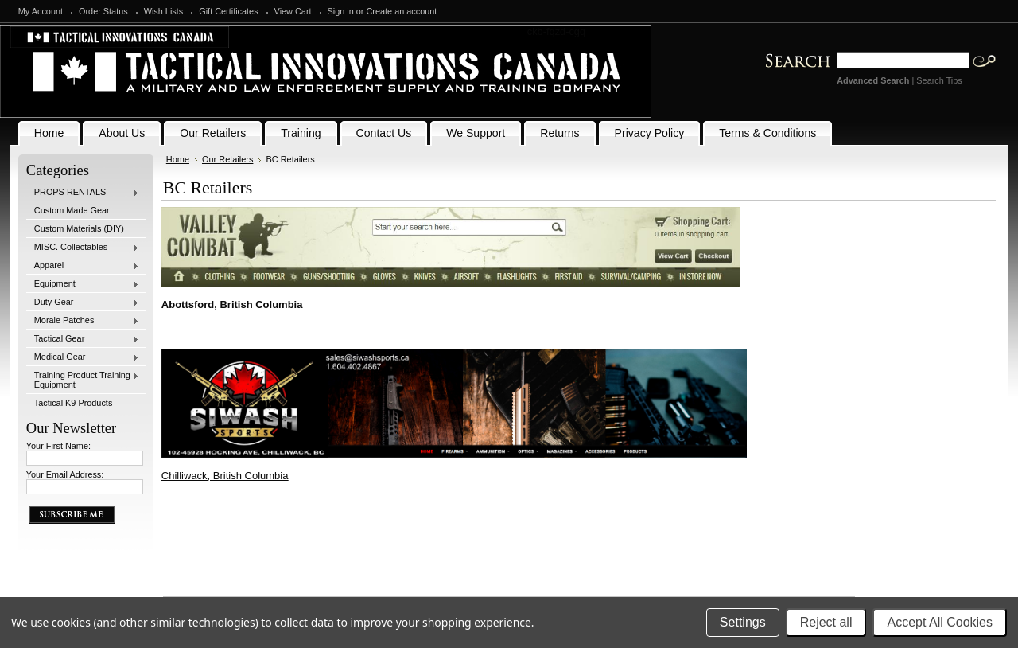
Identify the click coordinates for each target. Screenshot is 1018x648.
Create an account (402, 11)
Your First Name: (58, 446)
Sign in (341, 11)
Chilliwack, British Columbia (225, 476)
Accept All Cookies (940, 622)
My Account (40, 11)
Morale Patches (82, 320)
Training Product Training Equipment (82, 379)
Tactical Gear (82, 339)
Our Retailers (227, 159)
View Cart (293, 11)
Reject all (826, 622)
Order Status (103, 11)
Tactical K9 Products (73, 403)
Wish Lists (164, 11)
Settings (743, 622)
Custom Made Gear (72, 210)
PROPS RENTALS (82, 192)
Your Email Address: (65, 474)
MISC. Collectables (82, 247)
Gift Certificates (228, 11)
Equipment (82, 284)
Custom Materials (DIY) (79, 228)
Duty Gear (82, 302)
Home (177, 159)
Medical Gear (82, 357)
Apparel (82, 265)
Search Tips (939, 80)
